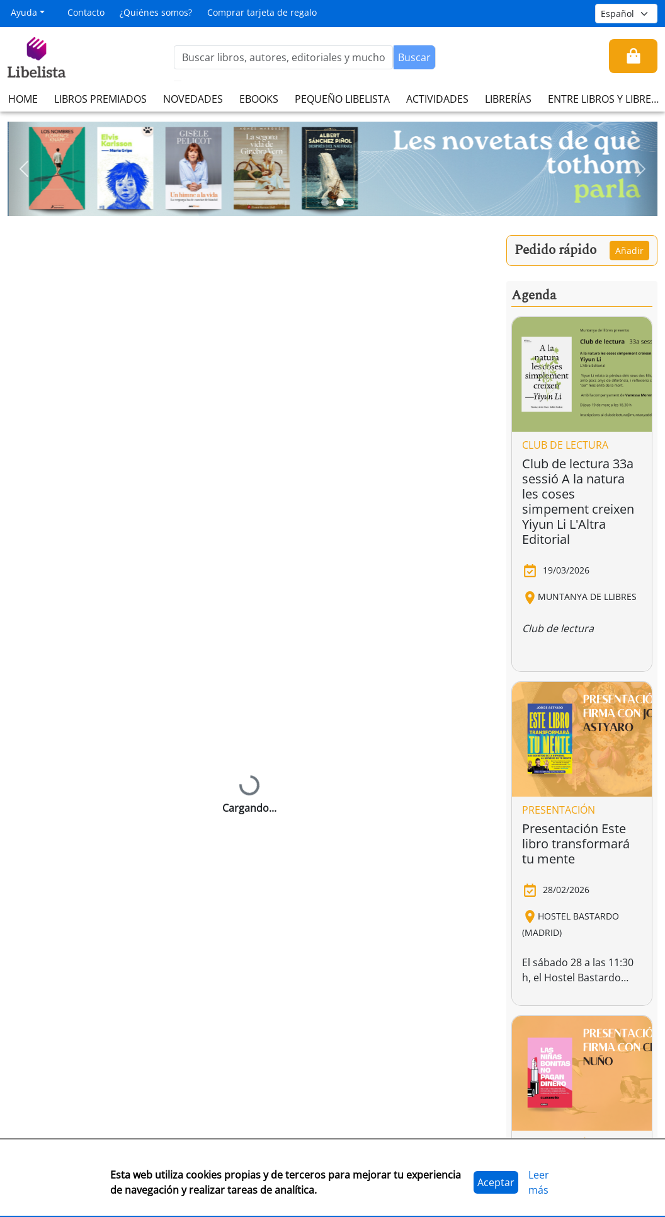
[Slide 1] (325, 202)
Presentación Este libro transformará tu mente (576, 843)
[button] (24, 169)
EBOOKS (258, 99)
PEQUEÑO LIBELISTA (342, 99)
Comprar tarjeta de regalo (262, 12)
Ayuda (24, 12)
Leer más (538, 1182)
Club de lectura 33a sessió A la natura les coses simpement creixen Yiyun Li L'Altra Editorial (578, 501)
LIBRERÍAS (508, 99)
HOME (23, 99)
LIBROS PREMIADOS (100, 99)
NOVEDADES (193, 99)
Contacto (86, 12)
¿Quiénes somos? (156, 12)
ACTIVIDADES (437, 99)
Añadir (629, 251)
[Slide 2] (340, 202)
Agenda (533, 296)
